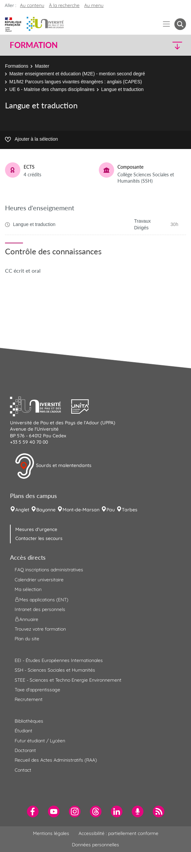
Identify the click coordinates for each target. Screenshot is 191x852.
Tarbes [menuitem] (129, 510)
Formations (16, 66)
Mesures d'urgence (36, 529)
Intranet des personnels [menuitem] (40, 609)
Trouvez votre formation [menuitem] (40, 629)
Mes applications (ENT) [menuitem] (41, 599)
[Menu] (166, 24)
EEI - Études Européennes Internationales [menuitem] (59, 660)
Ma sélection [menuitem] (28, 589)
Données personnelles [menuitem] (95, 845)
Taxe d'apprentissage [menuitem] (37, 690)
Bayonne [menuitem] (46, 510)
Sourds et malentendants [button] (53, 466)
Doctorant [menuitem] (25, 750)
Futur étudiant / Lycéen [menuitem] (40, 741)
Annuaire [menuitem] (26, 619)
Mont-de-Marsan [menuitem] (81, 510)
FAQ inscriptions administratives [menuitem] (49, 570)
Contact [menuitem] (23, 770)
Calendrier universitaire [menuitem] (39, 580)
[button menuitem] (180, 24)
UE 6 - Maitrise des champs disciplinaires (52, 89)
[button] (164, 45)
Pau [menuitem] (110, 510)
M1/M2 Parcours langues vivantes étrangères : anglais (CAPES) (75, 81)
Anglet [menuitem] (22, 510)
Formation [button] (34, 45)
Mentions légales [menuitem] (51, 833)
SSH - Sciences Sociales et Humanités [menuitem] (55, 670)
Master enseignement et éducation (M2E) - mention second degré (77, 73)
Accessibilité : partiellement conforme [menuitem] (118, 833)
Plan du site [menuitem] (27, 639)
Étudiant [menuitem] (23, 731)
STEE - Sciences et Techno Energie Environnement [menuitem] (68, 680)
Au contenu (32, 5)
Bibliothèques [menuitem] (29, 721)
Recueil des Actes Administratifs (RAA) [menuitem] (56, 760)
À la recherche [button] (64, 5)
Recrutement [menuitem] (29, 699)
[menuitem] (32, 811)
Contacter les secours (39, 538)
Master (42, 66)
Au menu (93, 5)
